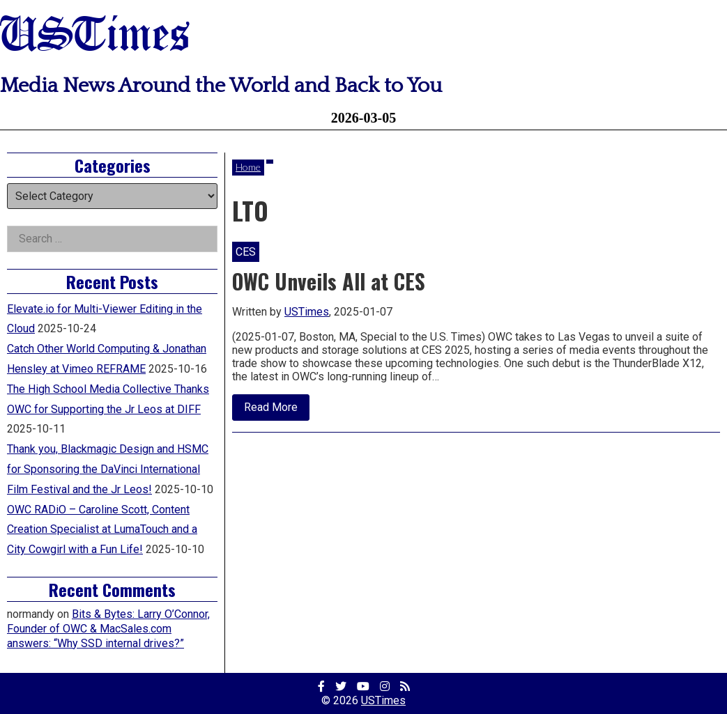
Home (248, 167)
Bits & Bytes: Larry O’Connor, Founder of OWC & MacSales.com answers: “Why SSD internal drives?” (108, 628)
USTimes (95, 36)
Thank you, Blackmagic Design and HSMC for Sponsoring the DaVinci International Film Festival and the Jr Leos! (107, 469)
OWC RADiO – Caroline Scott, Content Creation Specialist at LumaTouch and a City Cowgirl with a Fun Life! (102, 530)
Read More (276, 410)
